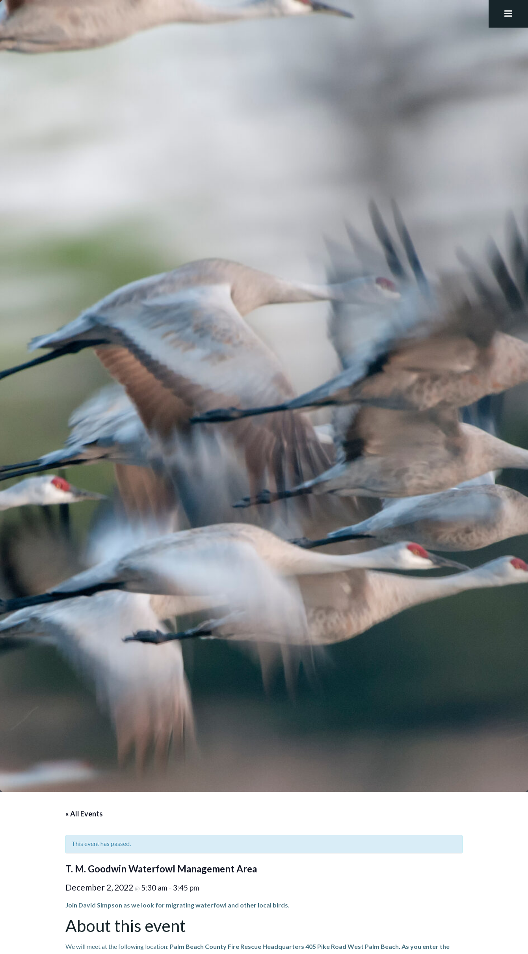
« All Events (84, 813)
